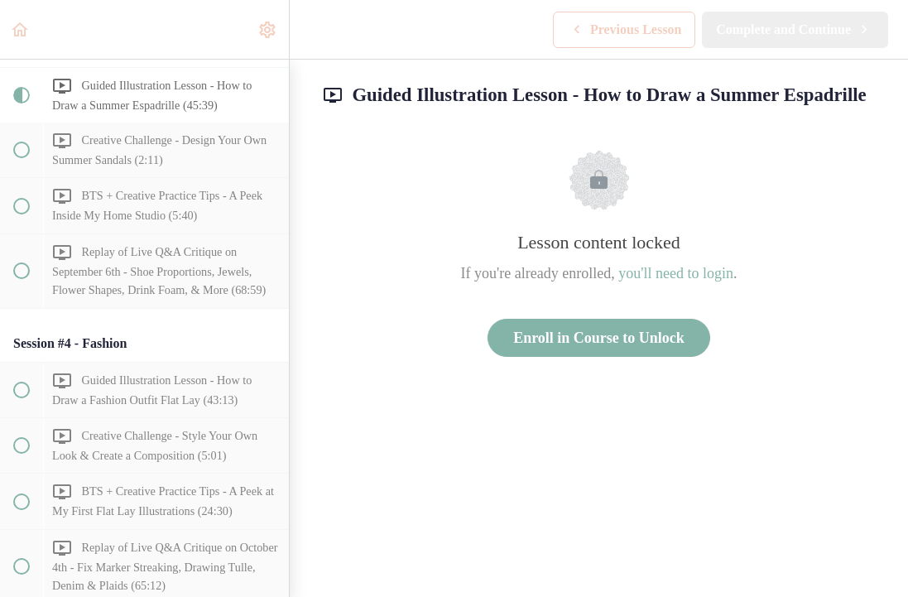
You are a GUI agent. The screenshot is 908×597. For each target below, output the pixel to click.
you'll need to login (675, 273)
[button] (20, 29)
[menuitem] (268, 29)
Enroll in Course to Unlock (599, 338)
